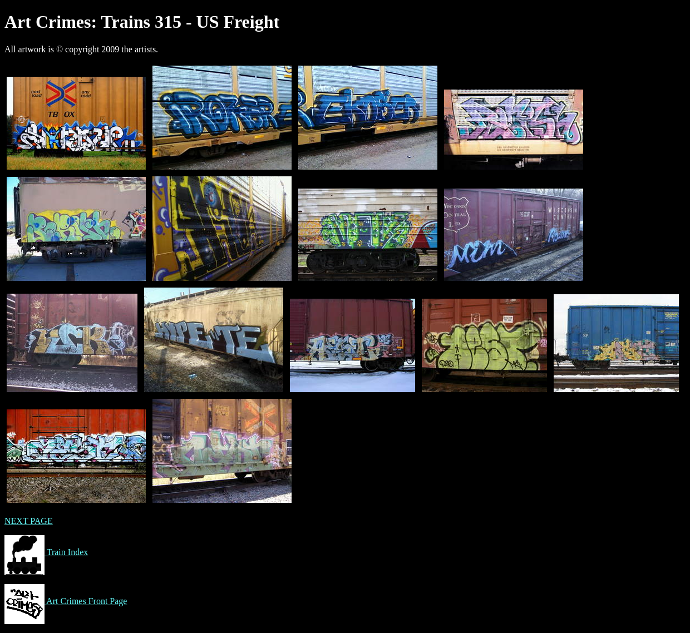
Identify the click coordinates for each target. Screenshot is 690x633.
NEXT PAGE (28, 521)
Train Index (46, 552)
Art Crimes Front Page (65, 601)
